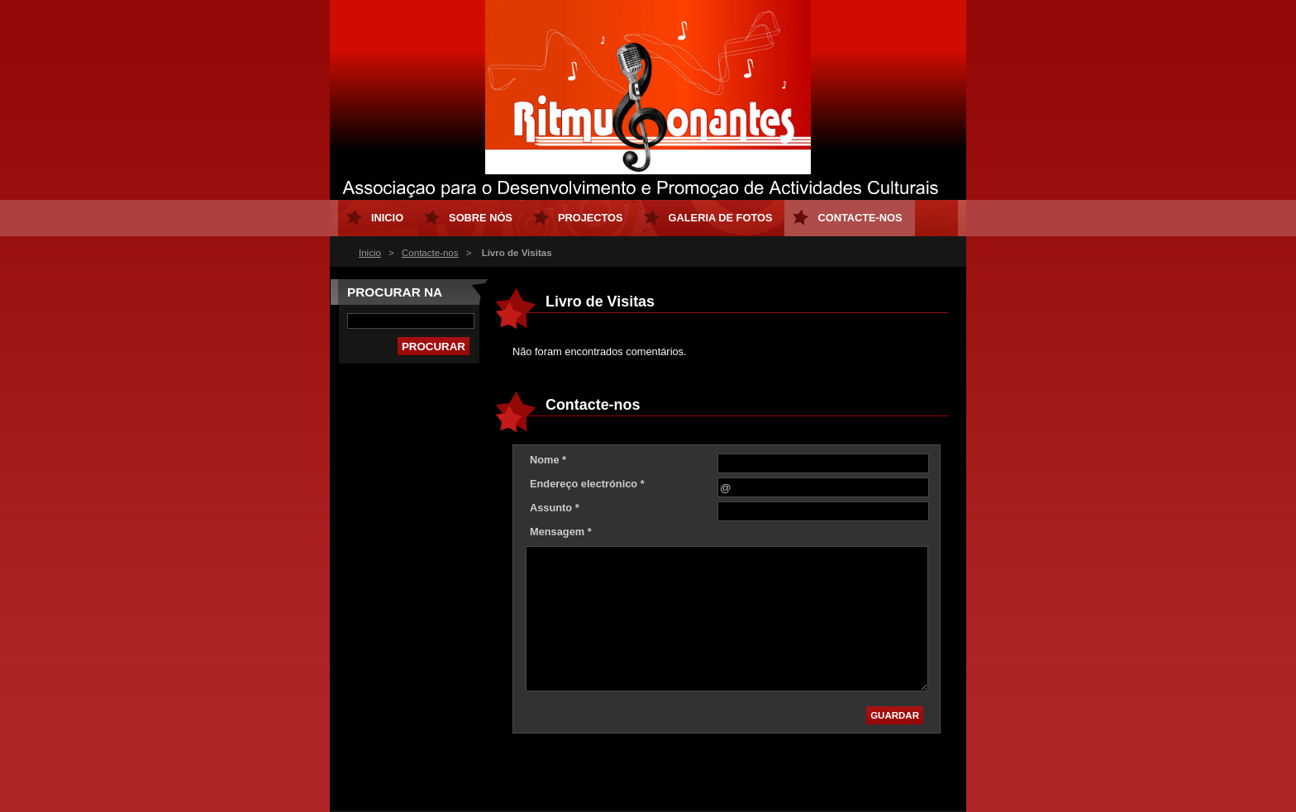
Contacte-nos (430, 253)
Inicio (370, 253)
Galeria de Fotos (721, 217)
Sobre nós (480, 217)
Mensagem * (561, 531)
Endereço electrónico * (587, 483)
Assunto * (554, 507)
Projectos (590, 217)
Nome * (548, 459)
